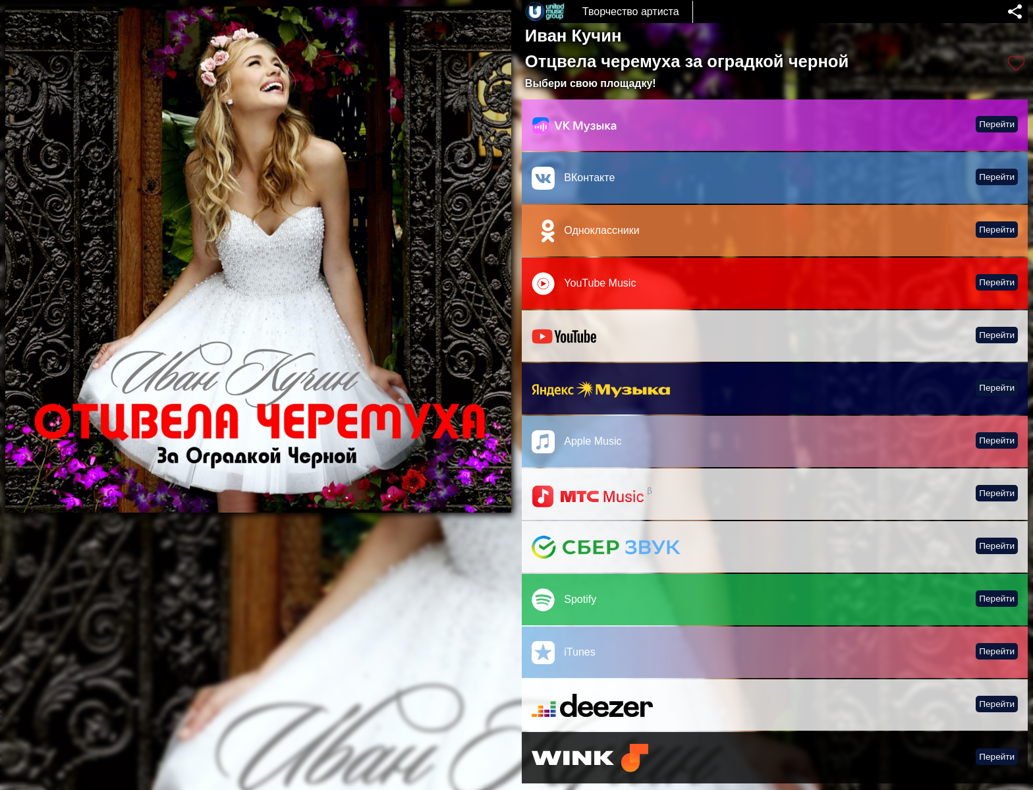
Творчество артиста (630, 11)
